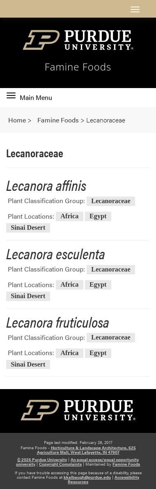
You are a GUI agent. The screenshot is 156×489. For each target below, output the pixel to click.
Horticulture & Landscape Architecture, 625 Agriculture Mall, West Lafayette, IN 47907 (86, 450)
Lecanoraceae (110, 201)
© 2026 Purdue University (42, 459)
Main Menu (29, 97)
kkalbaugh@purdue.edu (87, 477)
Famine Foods (78, 66)
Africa (69, 216)
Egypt (97, 216)
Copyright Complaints (60, 464)
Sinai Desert (28, 227)
